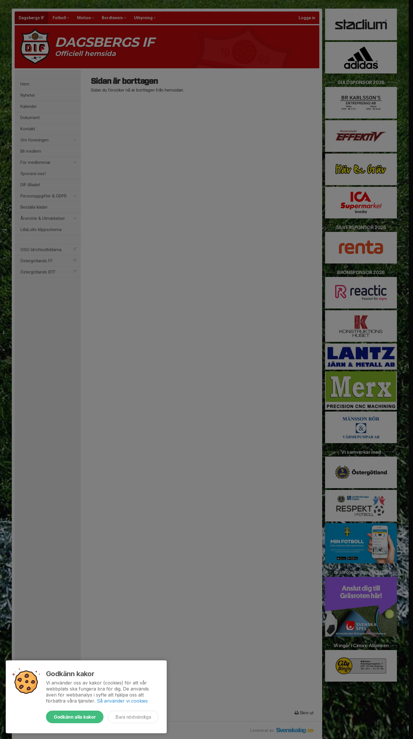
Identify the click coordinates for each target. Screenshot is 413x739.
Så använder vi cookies (122, 701)
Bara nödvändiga (133, 717)
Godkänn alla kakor (75, 717)
